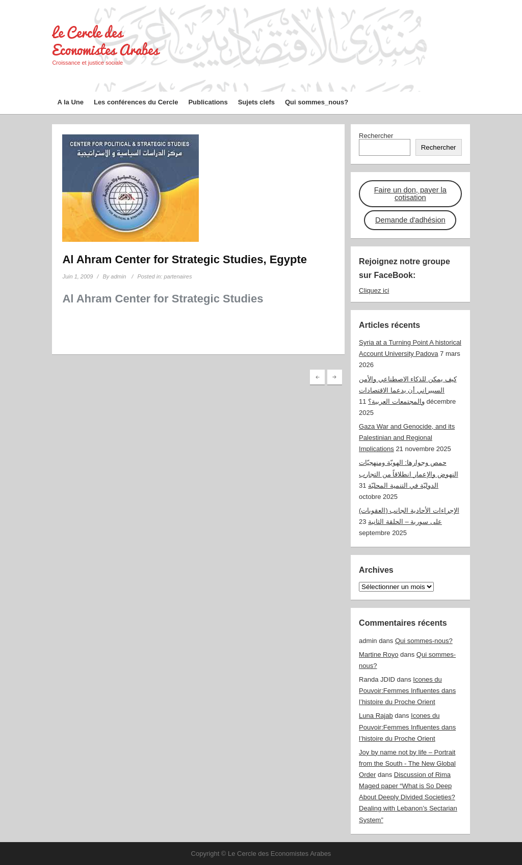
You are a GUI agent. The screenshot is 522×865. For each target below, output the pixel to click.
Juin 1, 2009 (77, 276)
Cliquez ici (374, 290)
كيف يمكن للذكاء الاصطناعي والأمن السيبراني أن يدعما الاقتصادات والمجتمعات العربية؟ (407, 390)
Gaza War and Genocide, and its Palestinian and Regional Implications (407, 438)
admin (118, 276)
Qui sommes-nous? (424, 641)
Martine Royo (378, 654)
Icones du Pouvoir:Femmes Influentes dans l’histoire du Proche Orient (407, 691)
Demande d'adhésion (410, 220)
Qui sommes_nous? (316, 102)
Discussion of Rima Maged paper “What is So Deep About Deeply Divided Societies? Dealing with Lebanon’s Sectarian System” (408, 797)
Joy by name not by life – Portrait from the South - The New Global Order (407, 763)
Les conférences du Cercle (136, 102)
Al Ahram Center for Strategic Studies (162, 298)
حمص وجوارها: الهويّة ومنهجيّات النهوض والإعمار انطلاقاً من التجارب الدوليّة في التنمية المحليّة (408, 474)
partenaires (178, 276)
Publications (207, 102)
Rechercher (376, 135)
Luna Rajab (376, 715)
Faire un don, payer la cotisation (410, 194)
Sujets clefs (256, 102)
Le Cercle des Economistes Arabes (105, 41)
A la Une (70, 102)
